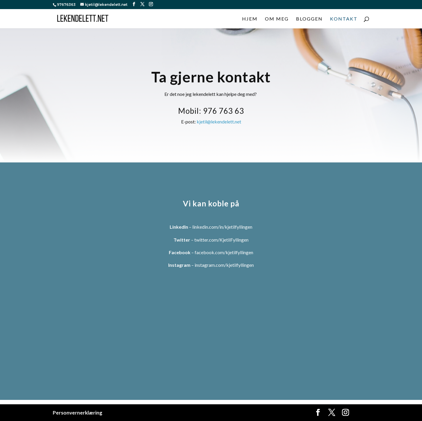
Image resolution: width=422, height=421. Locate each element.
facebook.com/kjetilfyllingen (224, 252)
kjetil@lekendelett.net (219, 123)
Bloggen (309, 19)
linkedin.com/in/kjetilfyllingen (222, 227)
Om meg (277, 19)
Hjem (250, 19)
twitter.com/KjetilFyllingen (221, 239)
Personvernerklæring (77, 413)
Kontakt (344, 19)
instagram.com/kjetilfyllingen (224, 265)
